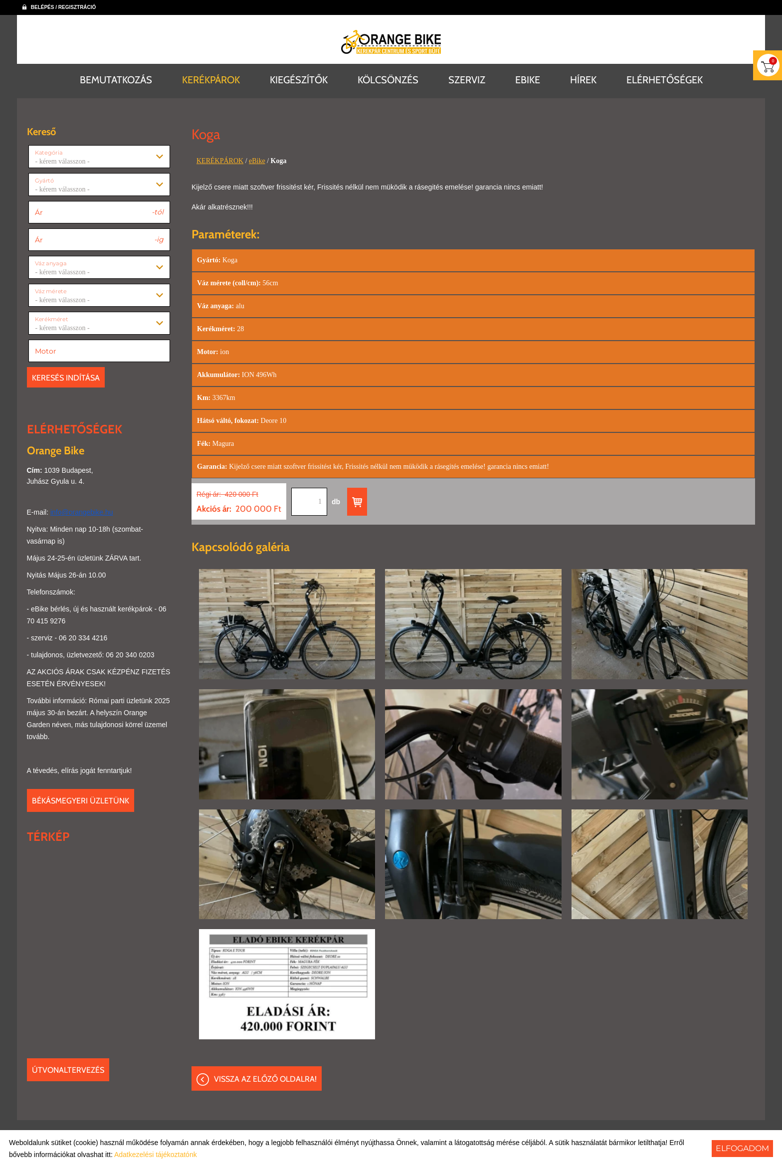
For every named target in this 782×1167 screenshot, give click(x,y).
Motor (45, 351)
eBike (257, 161)
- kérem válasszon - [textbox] (62, 161)
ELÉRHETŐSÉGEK (664, 80)
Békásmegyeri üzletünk (80, 800)
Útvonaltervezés (68, 1070)
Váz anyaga (50, 263)
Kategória (48, 152)
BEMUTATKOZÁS (116, 80)
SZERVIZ (466, 80)
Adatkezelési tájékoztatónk (155, 1155)
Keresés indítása (66, 378)
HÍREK (583, 80)
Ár (39, 212)
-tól (158, 211)
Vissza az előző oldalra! (265, 1079)
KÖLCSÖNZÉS (388, 80)
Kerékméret (51, 319)
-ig (159, 238)
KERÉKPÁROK (211, 80)
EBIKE (527, 80)
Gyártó (44, 180)
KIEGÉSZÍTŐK (299, 80)
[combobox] (99, 156)
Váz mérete (50, 291)
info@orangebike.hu (81, 512)
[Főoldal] (391, 42)
